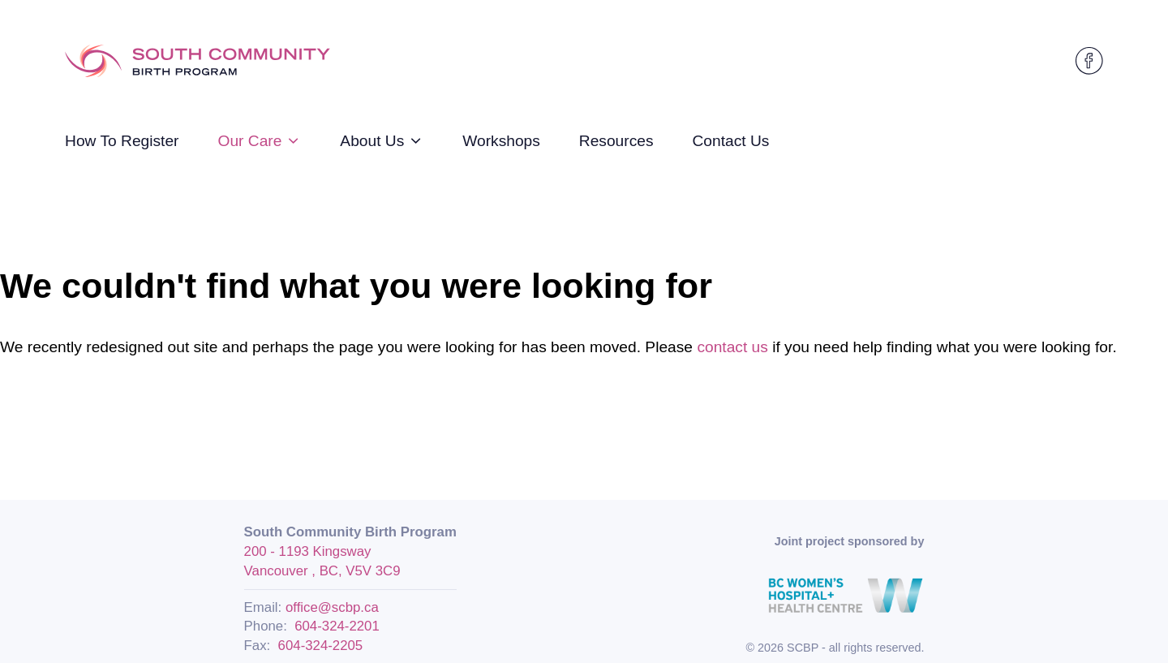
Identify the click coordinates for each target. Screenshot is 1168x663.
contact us (732, 346)
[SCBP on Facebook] (1089, 61)
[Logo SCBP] (197, 61)
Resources (616, 140)
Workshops (501, 140)
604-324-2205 (320, 645)
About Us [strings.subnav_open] (381, 140)
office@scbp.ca (332, 607)
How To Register (121, 140)
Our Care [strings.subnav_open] (259, 140)
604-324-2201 (337, 626)
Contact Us (731, 140)
